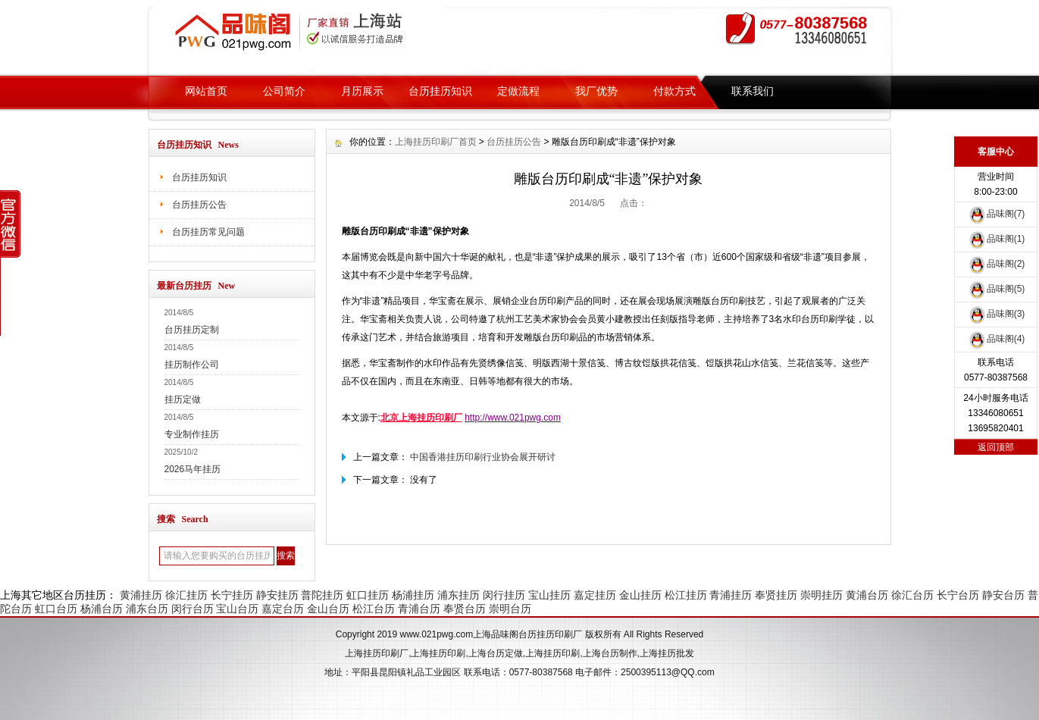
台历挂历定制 (191, 329)
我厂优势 (596, 91)
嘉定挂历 (595, 595)
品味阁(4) (996, 338)
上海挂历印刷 (438, 653)
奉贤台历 (464, 609)
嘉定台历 (282, 609)
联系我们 (752, 91)
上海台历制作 (610, 653)
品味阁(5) (996, 288)
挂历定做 (182, 399)
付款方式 (674, 91)
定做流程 (518, 91)
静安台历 (1003, 595)
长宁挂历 (232, 595)
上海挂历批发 (667, 653)
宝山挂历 (549, 595)
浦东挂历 (458, 595)
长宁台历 (958, 595)
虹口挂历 (367, 595)
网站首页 (206, 91)
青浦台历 (419, 609)
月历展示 (362, 91)
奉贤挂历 (776, 595)
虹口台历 (56, 609)
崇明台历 (510, 609)
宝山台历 (237, 609)
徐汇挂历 (186, 595)
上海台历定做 (495, 653)
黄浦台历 (867, 595)
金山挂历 (640, 595)
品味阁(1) (996, 238)
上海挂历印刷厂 (376, 653)
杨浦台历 (101, 609)
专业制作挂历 (191, 434)
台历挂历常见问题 (208, 232)
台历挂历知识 (440, 91)
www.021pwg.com (436, 634)
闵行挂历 (504, 595)
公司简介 (284, 91)
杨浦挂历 (413, 595)
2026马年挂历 (192, 469)
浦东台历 (147, 609)
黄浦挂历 (141, 595)
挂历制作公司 (191, 364)
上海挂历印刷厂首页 (436, 141)
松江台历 (373, 609)
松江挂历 (686, 595)
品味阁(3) (996, 313)
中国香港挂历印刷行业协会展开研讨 (482, 457)
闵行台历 (192, 609)
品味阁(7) (996, 213)
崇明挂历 (821, 595)
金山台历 (328, 609)
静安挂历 (277, 595)
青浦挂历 (730, 595)
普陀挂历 (322, 595)
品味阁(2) (996, 263)
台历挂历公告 (199, 204)
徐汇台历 (912, 595)
